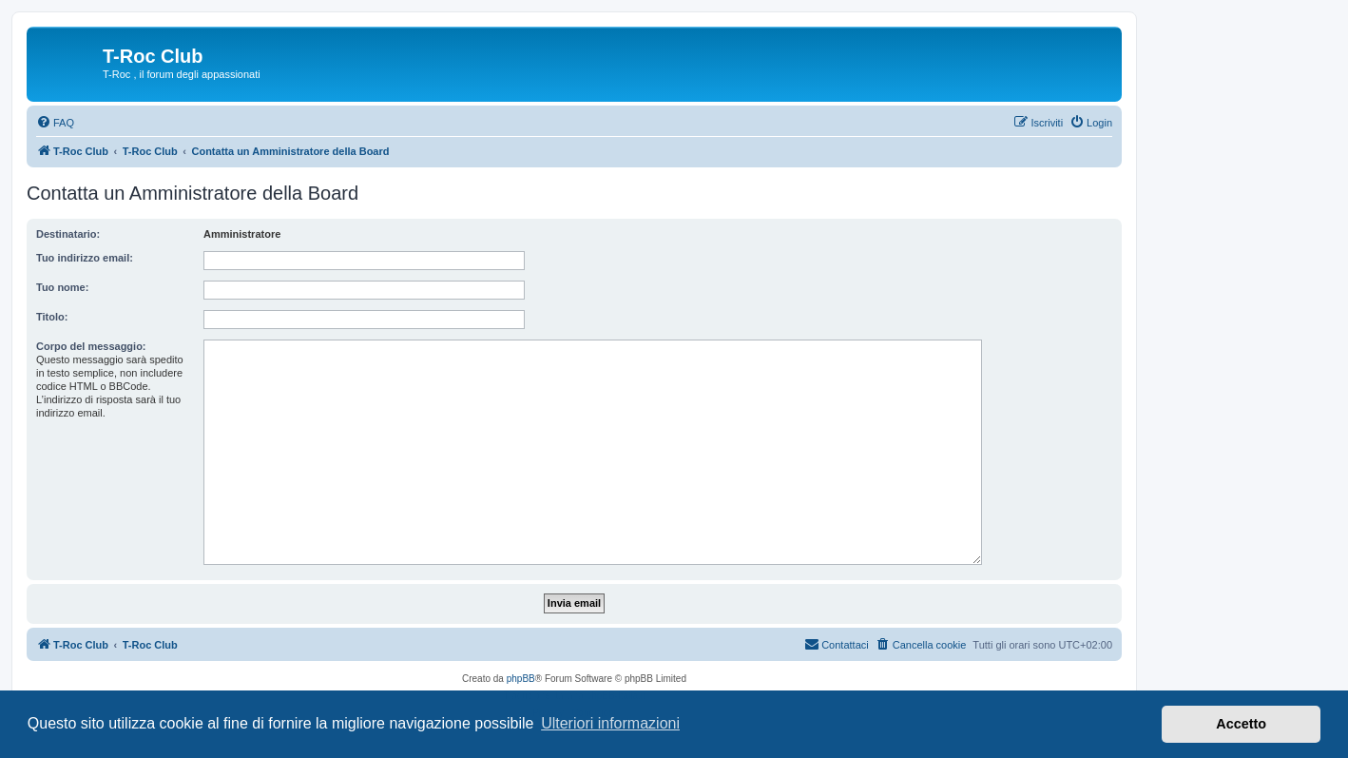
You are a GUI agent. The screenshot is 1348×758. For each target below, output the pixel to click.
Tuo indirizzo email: (84, 257)
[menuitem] (55, 122)
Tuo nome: (62, 287)
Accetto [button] (1241, 723)
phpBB (521, 678)
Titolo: (51, 316)
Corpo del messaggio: (91, 346)
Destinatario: (68, 234)
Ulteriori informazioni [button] (610, 723)
